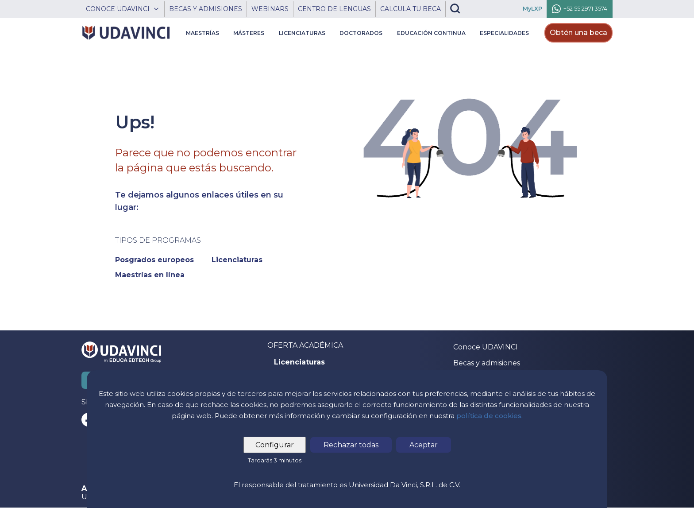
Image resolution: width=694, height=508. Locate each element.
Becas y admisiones (486, 363)
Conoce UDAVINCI (485, 347)
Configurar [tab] (274, 445)
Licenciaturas (299, 362)
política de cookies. (489, 415)
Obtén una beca (578, 32)
